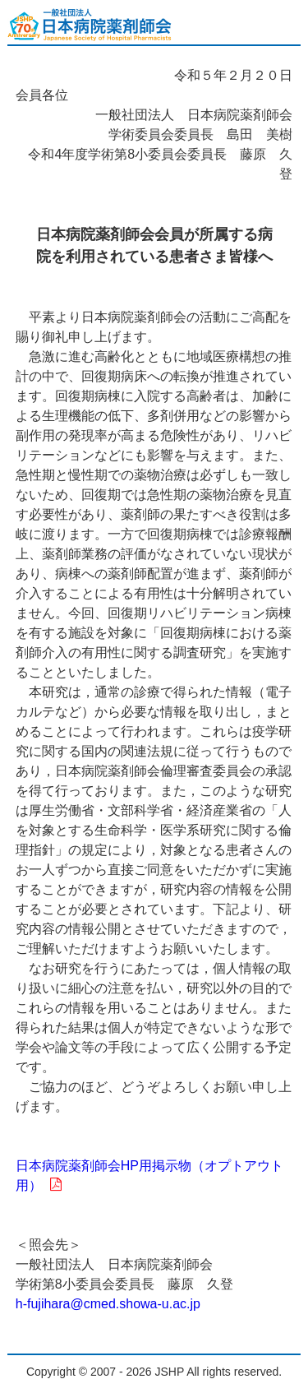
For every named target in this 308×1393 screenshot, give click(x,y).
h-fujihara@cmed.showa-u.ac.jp (108, 1304)
